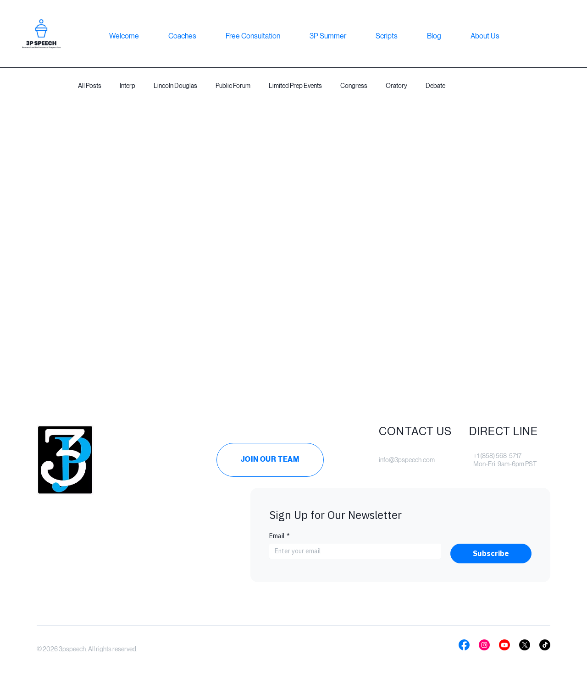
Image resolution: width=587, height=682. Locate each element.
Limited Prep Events (295, 85)
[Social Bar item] (464, 644)
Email (279, 536)
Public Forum (233, 85)
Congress (353, 85)
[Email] (352, 551)
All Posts (89, 85)
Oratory (396, 85)
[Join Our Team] (270, 460)
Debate (435, 85)
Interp (127, 85)
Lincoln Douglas (175, 85)
